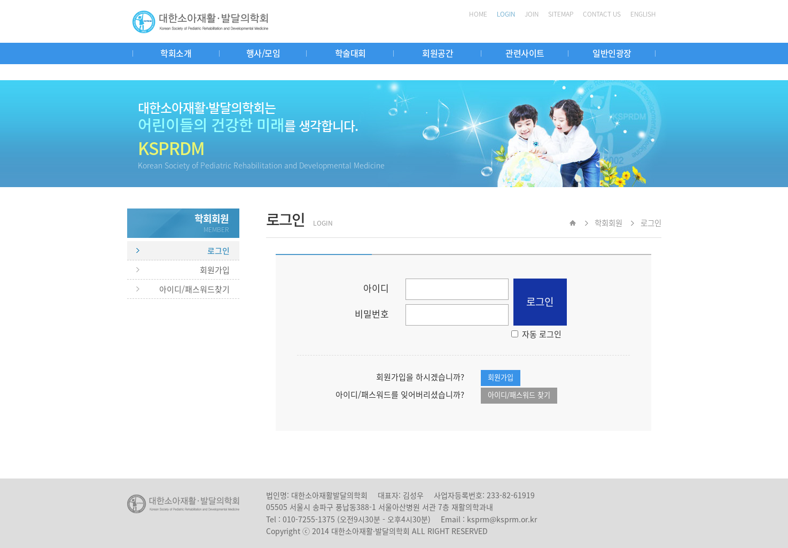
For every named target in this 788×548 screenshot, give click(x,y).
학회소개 (175, 53)
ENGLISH (643, 14)
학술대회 (350, 53)
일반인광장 (611, 53)
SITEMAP (560, 14)
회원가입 (215, 270)
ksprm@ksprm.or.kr (502, 519)
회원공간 (437, 53)
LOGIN (506, 14)
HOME (478, 14)
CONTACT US (602, 14)
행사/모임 (263, 53)
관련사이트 (524, 53)
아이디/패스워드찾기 (194, 289)
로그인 (218, 251)
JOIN (532, 14)
